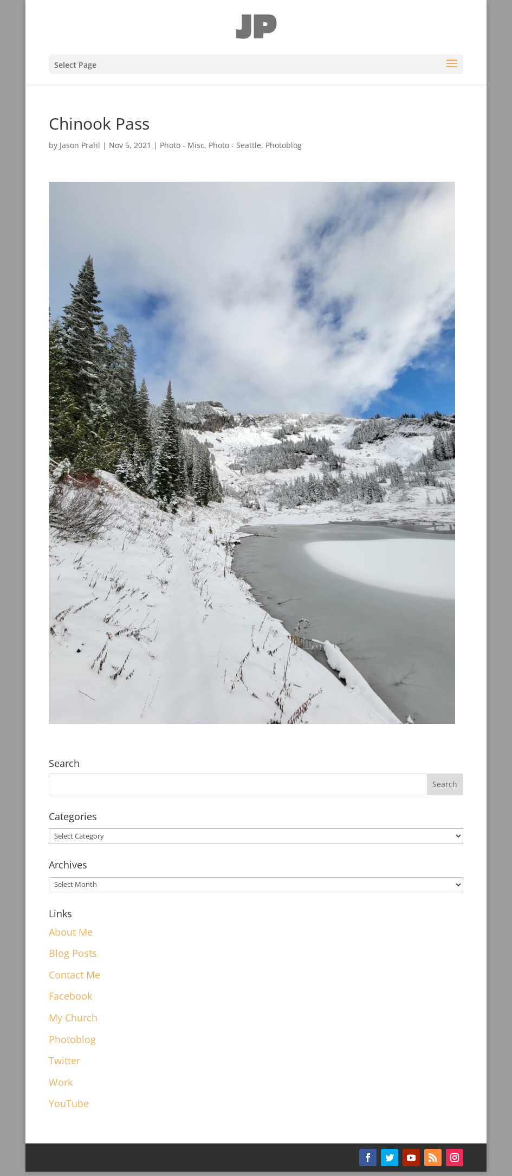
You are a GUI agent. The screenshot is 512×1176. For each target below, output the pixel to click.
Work (61, 1082)
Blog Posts (73, 953)
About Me (71, 931)
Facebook (70, 995)
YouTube (69, 1103)
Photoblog (283, 145)
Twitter (64, 1060)
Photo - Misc (182, 145)
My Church (73, 1017)
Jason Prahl (80, 145)
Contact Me (74, 974)
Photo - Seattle (235, 145)
